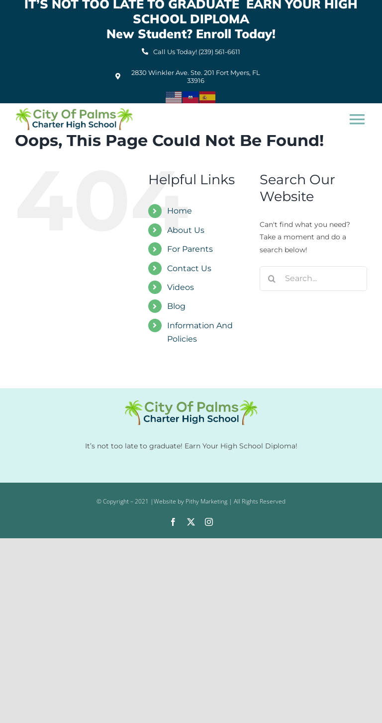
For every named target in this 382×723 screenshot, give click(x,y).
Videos (180, 287)
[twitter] (191, 522)
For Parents (190, 249)
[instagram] (209, 522)
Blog (176, 306)
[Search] (272, 278)
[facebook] (173, 522)
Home (179, 211)
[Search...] (313, 278)
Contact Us (189, 268)
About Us (185, 230)
